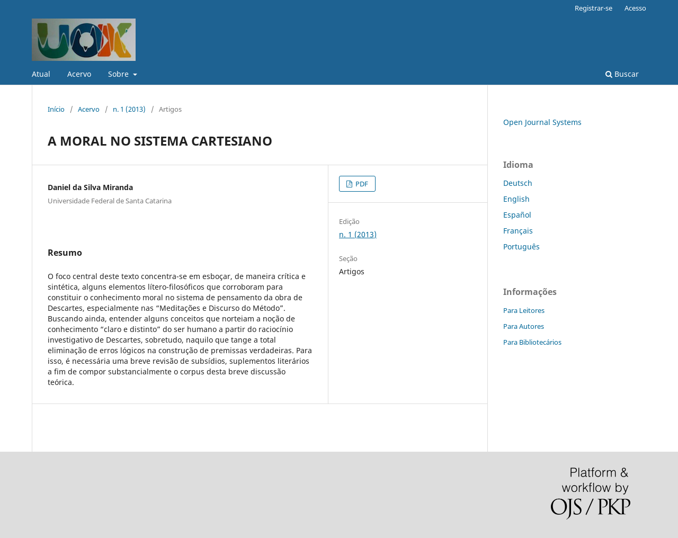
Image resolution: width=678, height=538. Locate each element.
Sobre (119, 74)
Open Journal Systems (542, 122)
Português (521, 246)
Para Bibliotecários (532, 342)
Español (517, 215)
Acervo (79, 74)
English (516, 199)
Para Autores (523, 326)
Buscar (622, 74)
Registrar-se (593, 8)
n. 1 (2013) (129, 109)
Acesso (635, 8)
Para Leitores (524, 310)
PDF (361, 184)
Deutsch (517, 183)
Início (56, 109)
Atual (41, 74)
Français (518, 231)
